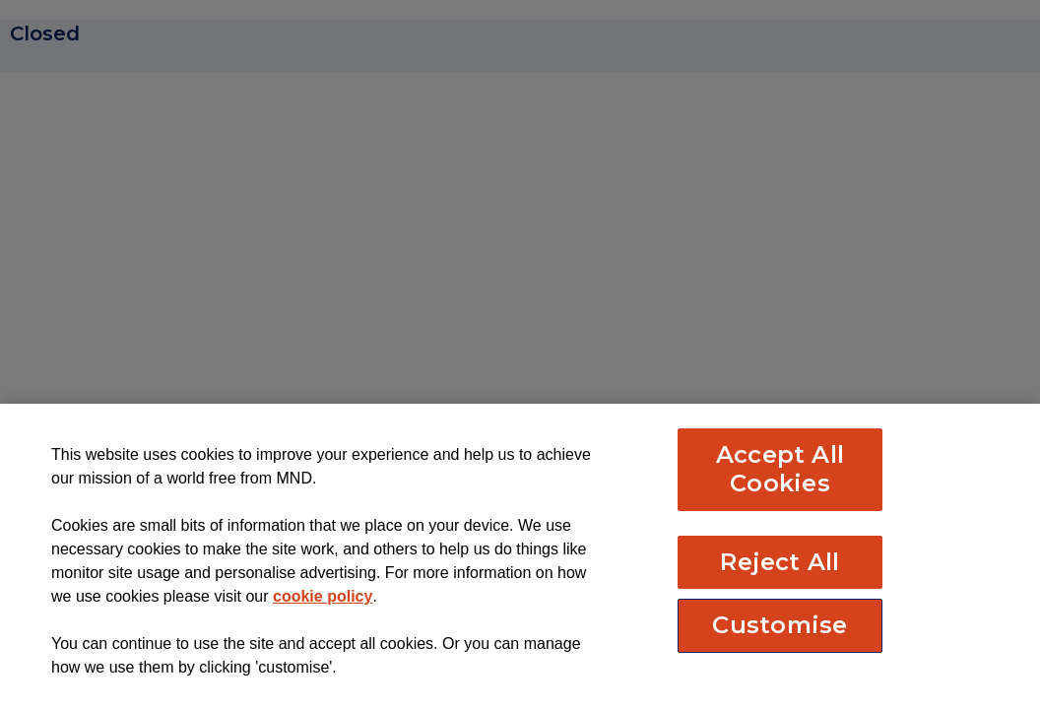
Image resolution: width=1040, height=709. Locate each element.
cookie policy (322, 596)
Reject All (779, 562)
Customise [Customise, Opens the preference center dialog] (779, 625)
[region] (520, 556)
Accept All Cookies (780, 468)
